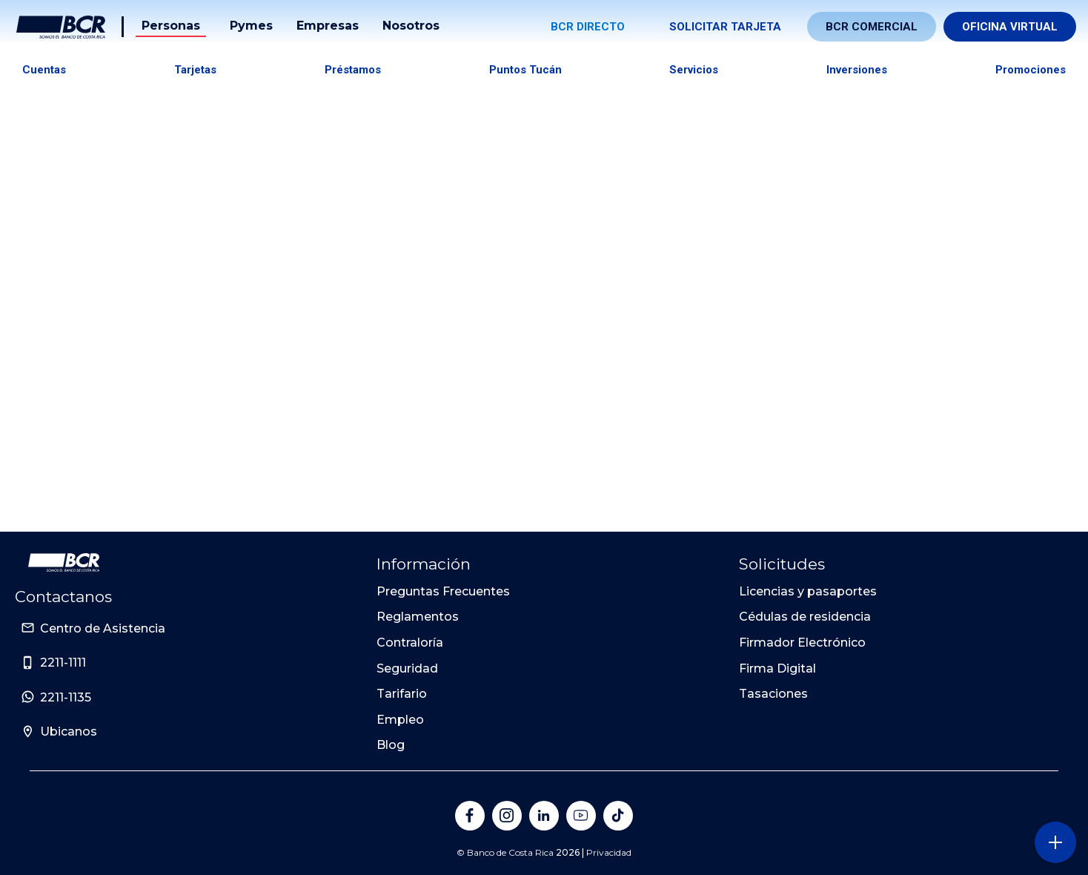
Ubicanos (68, 731)
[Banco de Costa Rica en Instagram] (507, 816)
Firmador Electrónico (802, 642)
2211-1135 (65, 697)
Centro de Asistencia (102, 628)
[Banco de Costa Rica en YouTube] (581, 816)
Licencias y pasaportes (808, 591)
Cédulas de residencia (805, 617)
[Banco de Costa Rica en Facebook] (470, 816)
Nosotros (410, 26)
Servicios (693, 69)
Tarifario (402, 694)
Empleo (400, 720)
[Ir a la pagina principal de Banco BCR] (64, 563)
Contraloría (410, 642)
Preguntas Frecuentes (443, 591)
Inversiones (856, 69)
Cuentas (44, 69)
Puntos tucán (525, 69)
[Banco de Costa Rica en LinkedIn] (544, 816)
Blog (391, 745)
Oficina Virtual (1010, 26)
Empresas (327, 26)
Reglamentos (418, 617)
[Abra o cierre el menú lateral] (1055, 842)
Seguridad (407, 668)
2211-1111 (63, 663)
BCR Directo (588, 26)
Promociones (1030, 69)
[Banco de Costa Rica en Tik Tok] (618, 816)
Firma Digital (777, 668)
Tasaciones (773, 694)
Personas (171, 26)
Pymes (251, 26)
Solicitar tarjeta (725, 26)
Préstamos (353, 69)
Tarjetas (195, 69)
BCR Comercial (872, 26)
